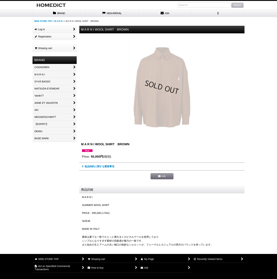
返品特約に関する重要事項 (98, 166)
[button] (217, 13)
